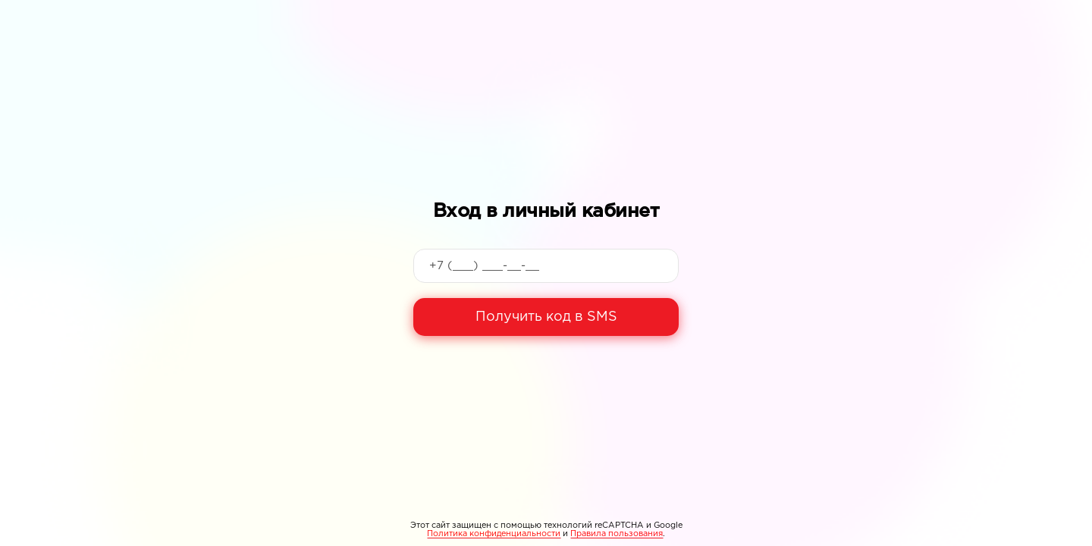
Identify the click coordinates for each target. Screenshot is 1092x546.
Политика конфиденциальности (493, 534)
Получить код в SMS (546, 317)
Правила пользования (616, 534)
